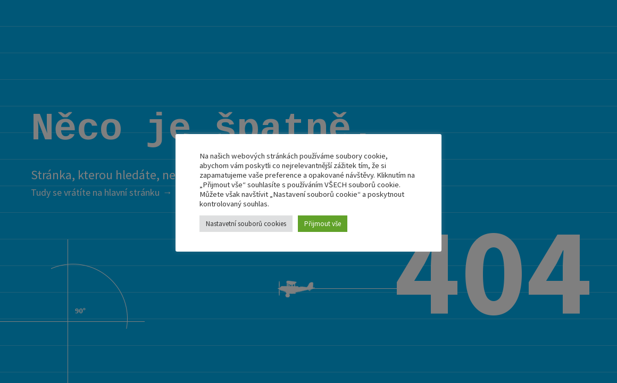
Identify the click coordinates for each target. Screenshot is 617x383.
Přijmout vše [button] (322, 223)
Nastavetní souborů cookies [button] (246, 223)
